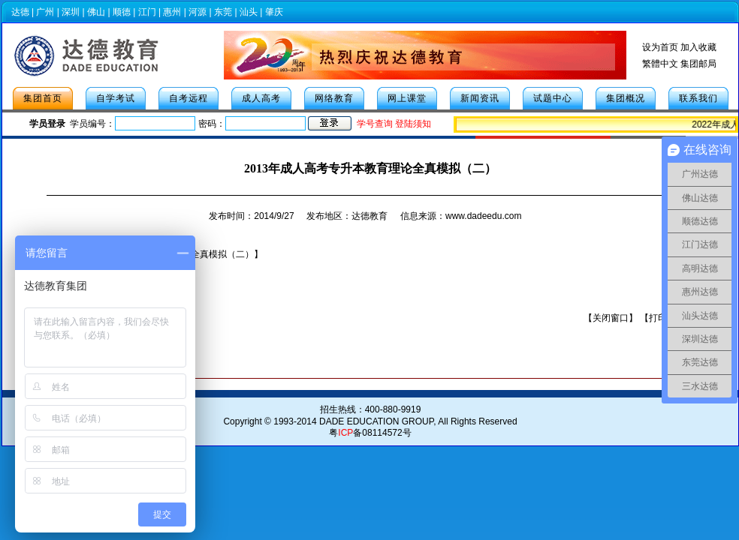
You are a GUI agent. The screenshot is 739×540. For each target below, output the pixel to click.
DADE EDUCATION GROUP (376, 421)
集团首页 (42, 98)
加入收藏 (698, 47)
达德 (20, 12)
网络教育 (334, 98)
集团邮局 (698, 63)
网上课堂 (407, 98)
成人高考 (261, 98)
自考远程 (188, 98)
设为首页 (660, 47)
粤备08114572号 (370, 433)
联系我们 (698, 98)
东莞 (223, 12)
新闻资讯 (479, 98)
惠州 (172, 12)
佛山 (96, 12)
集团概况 (625, 98)
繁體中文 (660, 63)
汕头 (249, 12)
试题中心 (552, 98)
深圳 (71, 12)
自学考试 (115, 98)
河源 (198, 12)
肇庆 (274, 12)
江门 (147, 12)
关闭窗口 (611, 318)
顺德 (122, 12)
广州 (45, 12)
